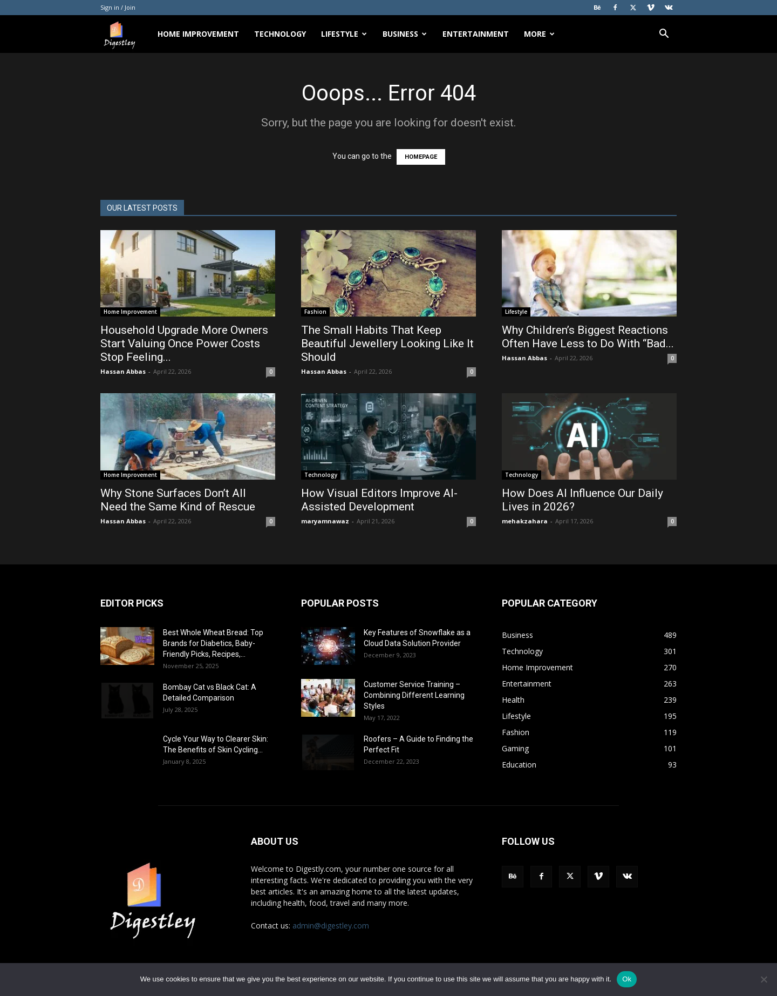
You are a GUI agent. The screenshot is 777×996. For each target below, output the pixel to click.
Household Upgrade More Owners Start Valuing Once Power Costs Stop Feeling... (184, 344)
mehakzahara (525, 521)
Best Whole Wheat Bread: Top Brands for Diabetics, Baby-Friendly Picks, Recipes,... (213, 643)
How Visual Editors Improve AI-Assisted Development (379, 500)
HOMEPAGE (421, 156)
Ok (626, 979)
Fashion (315, 311)
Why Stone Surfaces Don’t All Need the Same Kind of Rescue (179, 500)
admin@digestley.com (330, 925)
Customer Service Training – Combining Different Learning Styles (414, 695)
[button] (664, 35)
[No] (763, 979)
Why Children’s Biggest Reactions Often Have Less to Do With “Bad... (588, 337)
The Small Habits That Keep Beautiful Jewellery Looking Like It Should (387, 344)
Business (405, 34)
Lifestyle (344, 34)
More (539, 34)
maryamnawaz (325, 521)
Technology (280, 34)
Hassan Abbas (123, 371)
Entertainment (475, 34)
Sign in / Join (117, 7)
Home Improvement (198, 34)
